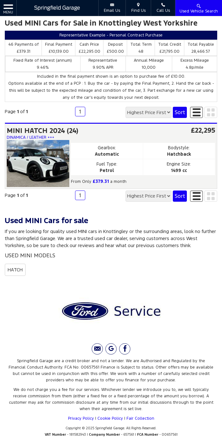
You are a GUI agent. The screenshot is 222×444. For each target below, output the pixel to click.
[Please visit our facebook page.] (124, 348)
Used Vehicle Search (199, 8)
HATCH (15, 270)
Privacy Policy (81, 418)
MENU (8, 8)
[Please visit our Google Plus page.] (111, 348)
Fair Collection (140, 418)
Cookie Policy (110, 418)
